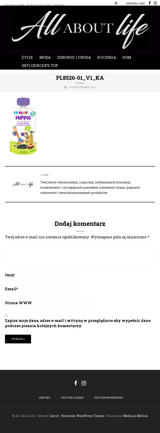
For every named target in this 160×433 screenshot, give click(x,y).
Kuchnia (106, 57)
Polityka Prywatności (108, 397)
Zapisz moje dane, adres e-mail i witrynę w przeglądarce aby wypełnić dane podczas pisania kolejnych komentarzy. (78, 323)
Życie (27, 57)
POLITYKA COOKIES (72, 397)
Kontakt (59, 5)
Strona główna (14, 5)
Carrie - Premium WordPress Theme (76, 416)
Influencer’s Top (40, 65)
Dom (126, 57)
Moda (45, 57)
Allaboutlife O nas (38, 5)
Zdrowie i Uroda (74, 57)
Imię (10, 274)
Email (11, 288)
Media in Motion (135, 416)
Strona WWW (18, 302)
